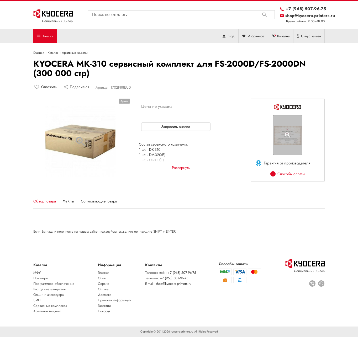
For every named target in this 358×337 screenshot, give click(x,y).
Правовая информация (114, 300)
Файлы (68, 201)
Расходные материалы (49, 289)
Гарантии (104, 305)
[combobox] (181, 14)
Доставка (104, 294)
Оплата (103, 289)
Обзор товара (44, 201)
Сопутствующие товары (99, 201)
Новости (104, 311)
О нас (102, 278)
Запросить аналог (175, 126)
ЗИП (36, 300)
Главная (103, 272)
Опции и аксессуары (48, 294)
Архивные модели (47, 311)
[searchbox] (181, 14)
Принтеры (40, 278)
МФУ (37, 272)
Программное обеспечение (53, 283)
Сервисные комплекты (50, 305)
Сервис (103, 283)
